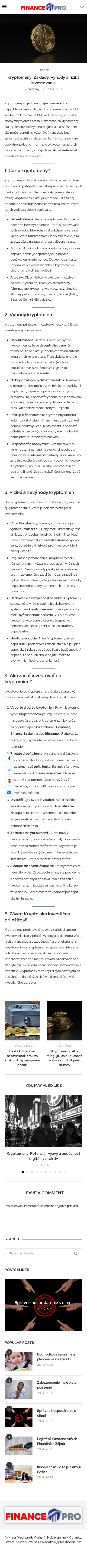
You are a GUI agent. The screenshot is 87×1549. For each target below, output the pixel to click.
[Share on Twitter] (9, 769)
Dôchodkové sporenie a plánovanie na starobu (56, 1357)
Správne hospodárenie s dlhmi (43, 1302)
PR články (73, 1537)
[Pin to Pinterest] (9, 781)
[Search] (82, 7)
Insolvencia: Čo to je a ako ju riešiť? (59, 1469)
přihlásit (72, 1206)
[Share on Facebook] (9, 758)
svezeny (33, 89)
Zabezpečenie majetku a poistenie (56, 1385)
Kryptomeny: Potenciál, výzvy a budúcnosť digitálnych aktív (43, 1156)
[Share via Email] (9, 792)
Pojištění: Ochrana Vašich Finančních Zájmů (57, 1441)
